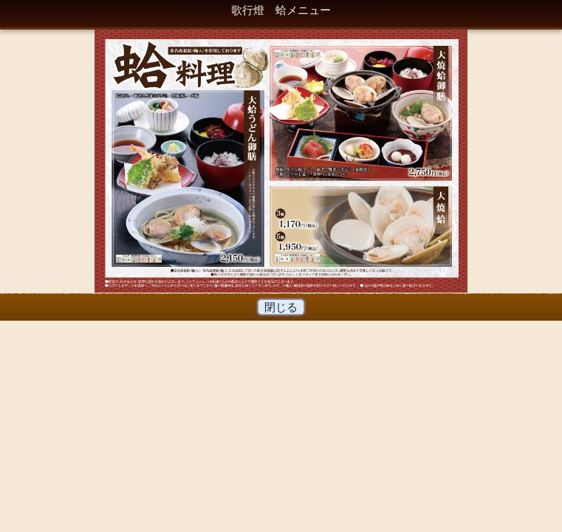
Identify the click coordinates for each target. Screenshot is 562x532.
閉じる (281, 307)
